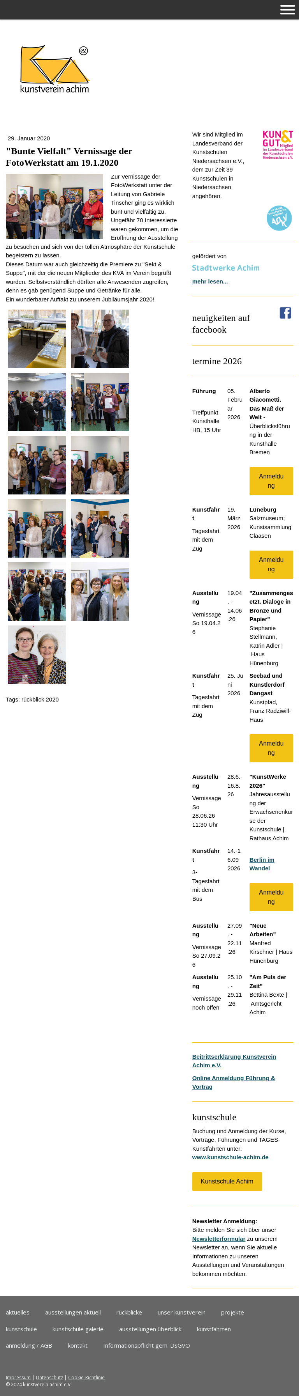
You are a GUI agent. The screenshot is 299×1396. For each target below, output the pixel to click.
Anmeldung (271, 481)
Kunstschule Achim (227, 1181)
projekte (232, 1312)
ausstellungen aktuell (73, 1312)
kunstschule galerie (78, 1329)
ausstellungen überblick (150, 1329)
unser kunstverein (182, 1312)
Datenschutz (49, 1377)
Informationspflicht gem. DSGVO (146, 1345)
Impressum (18, 1377)
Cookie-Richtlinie (86, 1377)
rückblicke (129, 1312)
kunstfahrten (214, 1329)
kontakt (78, 1345)
